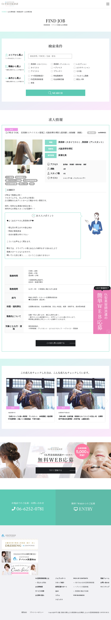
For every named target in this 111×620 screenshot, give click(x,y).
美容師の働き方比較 (81, 591)
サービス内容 (39, 591)
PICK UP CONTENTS (80, 578)
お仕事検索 (39, 587)
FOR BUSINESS (78, 595)
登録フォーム (104, 578)
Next (107, 401)
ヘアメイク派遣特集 (81, 587)
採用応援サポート (61, 587)
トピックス (59, 599)
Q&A (57, 591)
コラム (57, 595)
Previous (4, 401)
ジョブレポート (60, 578)
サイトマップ (104, 587)
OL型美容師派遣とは (42, 578)
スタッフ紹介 (59, 582)
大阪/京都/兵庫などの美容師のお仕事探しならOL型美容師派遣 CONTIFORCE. (83, 612)
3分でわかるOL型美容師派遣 (84, 582)
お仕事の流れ (39, 595)
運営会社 (24, 612)
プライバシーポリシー (36, 612)
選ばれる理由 (41, 582)
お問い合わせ (104, 582)
